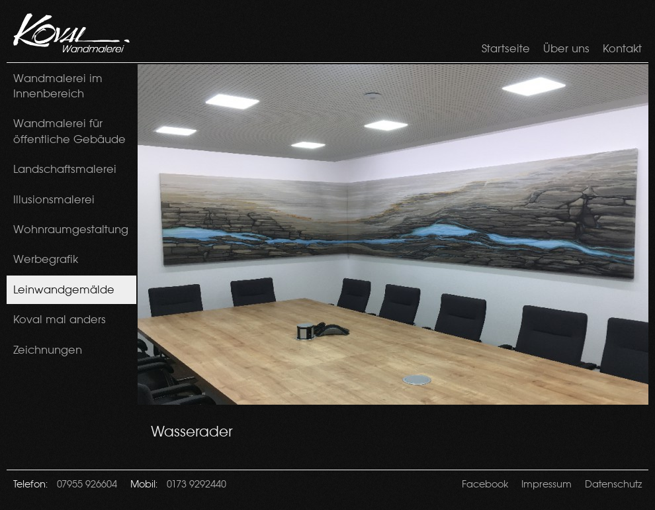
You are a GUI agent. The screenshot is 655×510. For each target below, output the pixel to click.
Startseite (506, 48)
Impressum (546, 483)
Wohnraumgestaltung (70, 229)
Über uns (566, 48)
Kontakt (622, 48)
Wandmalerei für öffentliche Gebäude (69, 131)
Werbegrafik (45, 259)
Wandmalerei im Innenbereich (58, 86)
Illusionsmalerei (54, 199)
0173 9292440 (196, 483)
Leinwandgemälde (63, 289)
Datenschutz (613, 483)
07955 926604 (87, 483)
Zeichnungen (47, 349)
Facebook (485, 483)
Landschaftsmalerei (64, 169)
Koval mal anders (59, 319)
